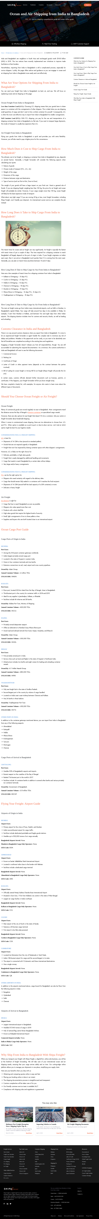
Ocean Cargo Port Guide (80, 90)
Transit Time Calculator (9, 1157)
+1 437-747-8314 (59, 1199)
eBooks (83, 1164)
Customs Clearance (8, 1175)
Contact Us (79, 1194)
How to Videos (85, 1154)
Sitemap (60, 1216)
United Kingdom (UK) (39, 1164)
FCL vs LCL (6, 1178)
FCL (2, 475)
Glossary (84, 1161)
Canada (37, 1157)
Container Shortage (86, 1175)
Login (79, 5)
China (36, 1152)
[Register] (87, 5)
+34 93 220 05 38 (58, 1196)
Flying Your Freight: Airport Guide (82, 94)
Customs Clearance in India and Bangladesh (85, 79)
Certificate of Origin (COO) (72, 1159)
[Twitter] (10, 1203)
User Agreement (80, 1216)
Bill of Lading (69, 1152)
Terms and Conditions (69, 1216)
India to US (21, 1152)
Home (2, 53)
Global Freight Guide (87, 1159)
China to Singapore (23, 1173)
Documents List (85, 1152)
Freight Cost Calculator (9, 1154)
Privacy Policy (89, 1216)
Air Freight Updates (86, 1171)
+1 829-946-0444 (65, 1202)
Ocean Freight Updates (87, 1173)
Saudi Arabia (38, 1171)
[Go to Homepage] (14, 5)
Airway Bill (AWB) (70, 1154)
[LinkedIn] (7, 1203)
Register (88, 5)
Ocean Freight (7, 1159)
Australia (37, 1159)
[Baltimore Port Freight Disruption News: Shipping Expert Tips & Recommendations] (19, 1121)
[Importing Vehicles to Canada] (49, 1121)
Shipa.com (53, 1216)
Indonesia (37, 1166)
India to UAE (22, 1159)
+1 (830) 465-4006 (62, 1193)
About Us (79, 1191)
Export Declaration (70, 1173)
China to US (22, 1157)
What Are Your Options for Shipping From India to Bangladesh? (85, 62)
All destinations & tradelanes (12, 53)
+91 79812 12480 (58, 1208)
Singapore (53, 1159)
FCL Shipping (7, 1164)
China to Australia (23, 1168)
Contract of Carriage (71, 1166)
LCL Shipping (7, 1161)
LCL (2, 438)
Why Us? (65, 4)
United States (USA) (39, 1154)
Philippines (37, 1173)
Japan (36, 1168)
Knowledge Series (86, 1157)
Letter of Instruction (70, 1168)
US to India (21, 1166)
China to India (22, 1154)
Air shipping (5, 501)
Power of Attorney (70, 1161)
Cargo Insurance (7, 1173)
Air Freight (6, 1166)
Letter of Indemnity (70, 1171)
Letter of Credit (69, 1157)
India (36, 1161)
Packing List (69, 1164)
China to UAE (22, 1171)
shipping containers (34, 412)
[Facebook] (5, 1203)
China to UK (22, 1164)
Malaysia (52, 1152)
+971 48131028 (57, 1205)
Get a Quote (6, 1152)
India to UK (21, 1161)
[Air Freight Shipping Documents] (80, 1121)
